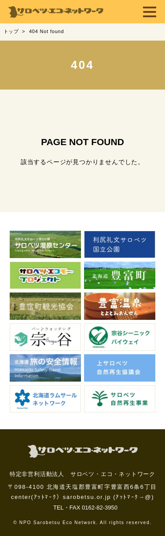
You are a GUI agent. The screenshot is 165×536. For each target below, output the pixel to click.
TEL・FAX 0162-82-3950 (85, 507)
